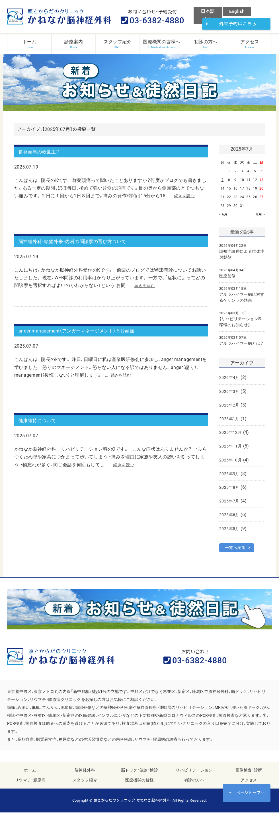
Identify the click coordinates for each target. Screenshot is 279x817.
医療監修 (233, 276)
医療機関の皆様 (139, 784)
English (237, 11)
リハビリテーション (194, 775)
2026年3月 (229, 394)
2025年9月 (229, 476)
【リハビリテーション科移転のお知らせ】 (240, 322)
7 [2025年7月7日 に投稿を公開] (222, 182)
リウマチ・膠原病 (30, 784)
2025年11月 (230, 448)
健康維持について (42, 433)
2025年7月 (229, 503)
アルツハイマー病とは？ (241, 343)
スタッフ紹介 (85, 784)
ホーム (30, 775)
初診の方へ (194, 784)
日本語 (208, 11)
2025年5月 (229, 531)
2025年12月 (230, 435)
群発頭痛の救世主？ (44, 156)
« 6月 (223, 217)
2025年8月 (229, 490)
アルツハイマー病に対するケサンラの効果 (241, 297)
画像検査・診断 (248, 775)
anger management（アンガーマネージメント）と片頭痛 (91, 340)
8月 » (260, 217)
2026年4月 (229, 380)
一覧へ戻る (235, 550)
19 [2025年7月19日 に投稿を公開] (255, 191)
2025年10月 (230, 462)
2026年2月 (229, 407)
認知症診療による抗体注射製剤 (241, 254)
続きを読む (186, 201)
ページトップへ (250, 793)
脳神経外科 (85, 775)
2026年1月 (229, 421)
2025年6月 (229, 517)
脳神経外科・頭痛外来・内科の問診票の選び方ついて (85, 248)
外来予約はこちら (240, 25)
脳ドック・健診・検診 (139, 775)
